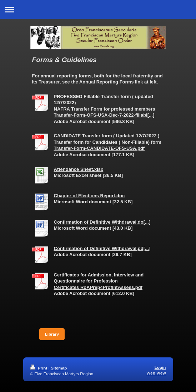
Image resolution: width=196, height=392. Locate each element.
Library (52, 334)
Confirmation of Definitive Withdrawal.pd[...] (102, 248)
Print (39, 368)
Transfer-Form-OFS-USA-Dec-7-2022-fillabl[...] (104, 115)
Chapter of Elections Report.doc (89, 195)
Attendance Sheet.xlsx (79, 169)
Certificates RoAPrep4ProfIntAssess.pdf (98, 287)
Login (160, 367)
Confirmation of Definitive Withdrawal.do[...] (102, 222)
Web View (156, 373)
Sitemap (59, 368)
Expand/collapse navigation (98, 9)
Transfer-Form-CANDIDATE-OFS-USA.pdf (99, 148)
